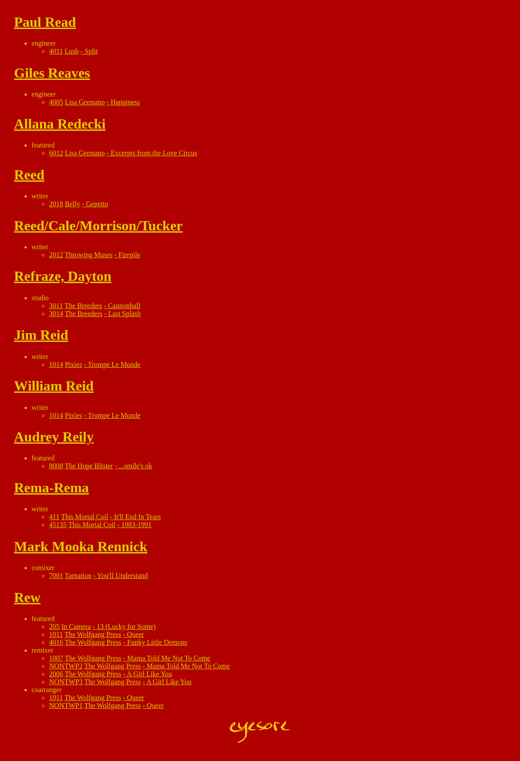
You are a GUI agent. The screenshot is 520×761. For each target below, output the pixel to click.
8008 (56, 466)
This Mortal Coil (84, 516)
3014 (56, 313)
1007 (56, 658)
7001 (56, 575)
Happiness (125, 102)
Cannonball (124, 305)
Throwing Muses (89, 254)
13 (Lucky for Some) (126, 626)
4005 (56, 102)
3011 (56, 305)
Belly (72, 204)
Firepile (129, 254)
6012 (56, 153)
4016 (56, 642)
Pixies (73, 364)
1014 (56, 364)
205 (54, 626)
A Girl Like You (149, 674)
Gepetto (97, 204)
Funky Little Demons (157, 642)
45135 (58, 524)
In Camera (76, 626)
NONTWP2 (65, 666)
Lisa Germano (85, 102)
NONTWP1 (65, 705)
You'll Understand (122, 575)
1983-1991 (136, 524)
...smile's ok (135, 466)
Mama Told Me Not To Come (168, 658)
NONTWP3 (65, 682)
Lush (71, 51)
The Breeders (83, 305)
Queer (135, 634)
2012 (56, 254)
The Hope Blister (89, 466)
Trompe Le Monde (114, 364)
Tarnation (78, 575)
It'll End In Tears (137, 516)
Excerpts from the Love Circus (153, 153)
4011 (56, 51)
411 (54, 516)
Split (91, 51)
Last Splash (124, 313)
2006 (56, 674)
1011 (56, 634)
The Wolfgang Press (92, 634)
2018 (56, 204)
